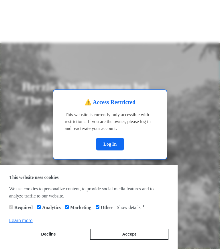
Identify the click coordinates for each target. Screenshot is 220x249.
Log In (110, 143)
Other (107, 207)
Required (23, 207)
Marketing (80, 207)
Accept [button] (129, 234)
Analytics (51, 207)
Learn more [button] (21, 220)
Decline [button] (48, 234)
